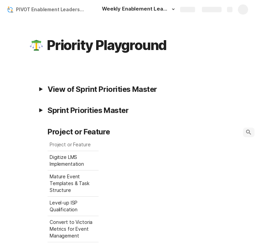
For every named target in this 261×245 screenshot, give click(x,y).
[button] (173, 9)
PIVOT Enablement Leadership (51, 9)
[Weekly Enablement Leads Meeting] (139, 9)
